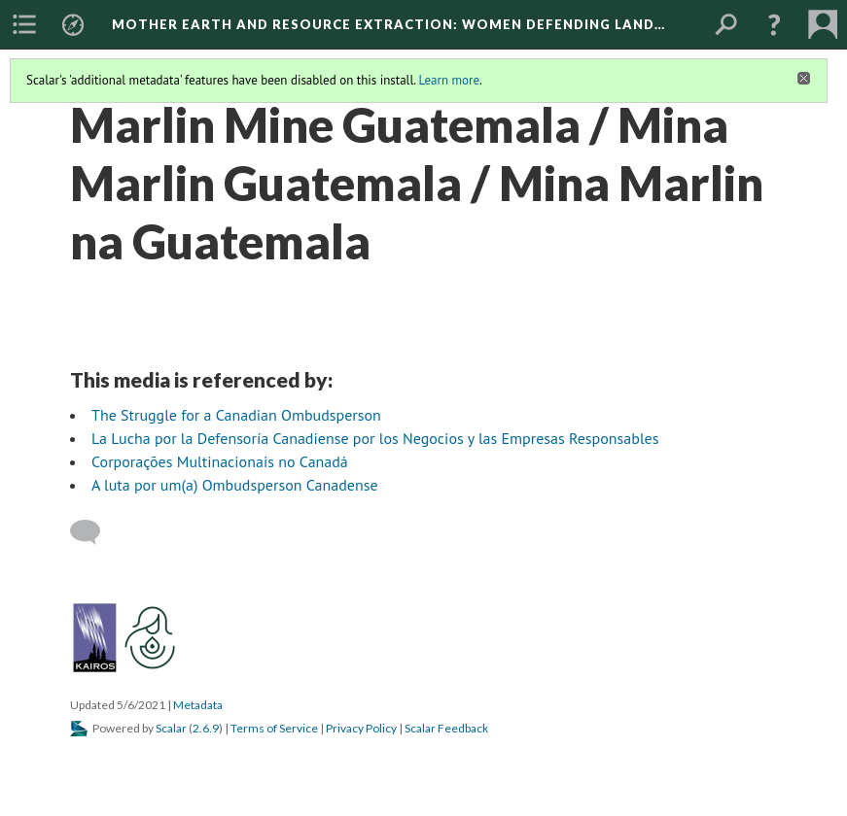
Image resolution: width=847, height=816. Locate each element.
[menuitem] (24, 24)
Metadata (198, 704)
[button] (774, 24)
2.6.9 (206, 728)
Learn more (448, 80)
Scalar (171, 728)
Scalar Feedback (446, 728)
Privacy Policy (361, 728)
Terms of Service (274, 728)
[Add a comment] (94, 532)
